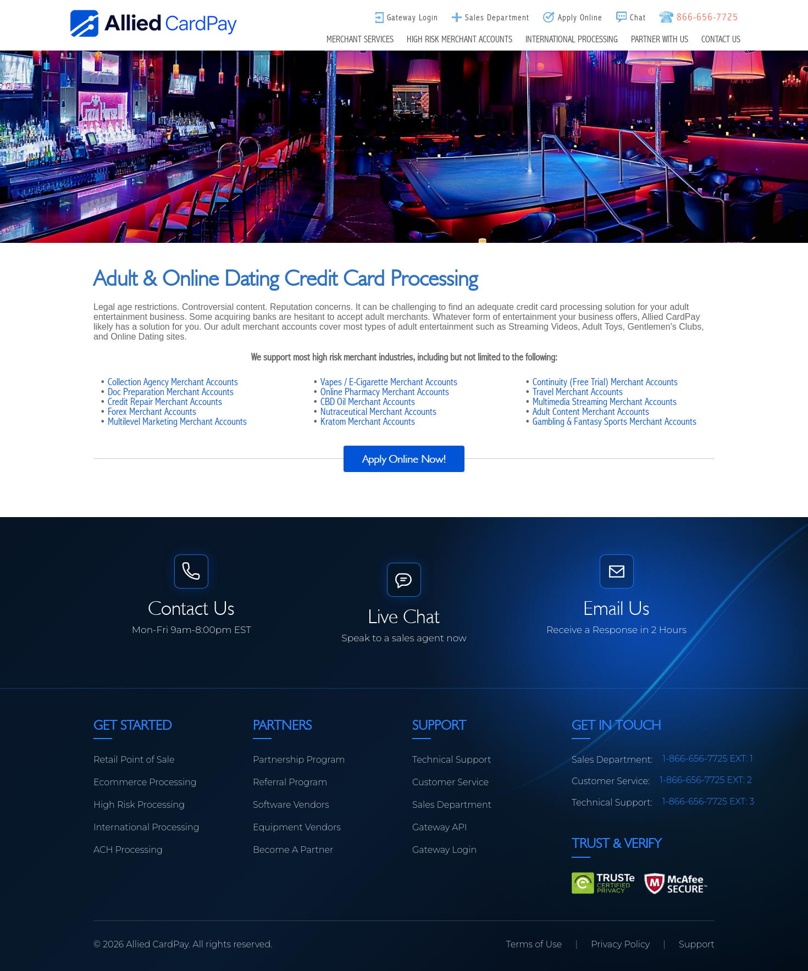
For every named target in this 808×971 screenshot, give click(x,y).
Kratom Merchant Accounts (367, 421)
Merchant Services (360, 39)
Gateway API (439, 827)
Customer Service (450, 782)
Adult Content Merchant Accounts (591, 412)
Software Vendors (291, 805)
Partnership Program (299, 759)
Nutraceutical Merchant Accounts (378, 412)
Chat (638, 17)
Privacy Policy (620, 944)
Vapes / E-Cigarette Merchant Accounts (388, 382)
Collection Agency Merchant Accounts (173, 382)
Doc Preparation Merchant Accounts (171, 392)
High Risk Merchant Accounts (459, 39)
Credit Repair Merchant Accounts (165, 402)
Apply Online (580, 17)
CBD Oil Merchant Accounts (367, 402)
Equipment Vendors (297, 827)
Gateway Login (412, 17)
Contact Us (720, 39)
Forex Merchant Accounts (152, 412)
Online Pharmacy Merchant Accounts (384, 392)
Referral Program (290, 782)
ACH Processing (128, 850)
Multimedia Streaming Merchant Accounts (605, 402)
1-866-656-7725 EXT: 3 (708, 801)
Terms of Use (534, 944)
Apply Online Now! (404, 458)
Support (697, 944)
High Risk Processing (139, 805)
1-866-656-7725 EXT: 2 (706, 780)
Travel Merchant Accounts (578, 392)
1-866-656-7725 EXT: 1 (707, 758)
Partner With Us (659, 39)
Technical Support (451, 759)
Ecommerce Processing (145, 782)
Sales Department (497, 17)
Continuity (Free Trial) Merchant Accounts (605, 382)
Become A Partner (293, 850)
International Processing (571, 39)
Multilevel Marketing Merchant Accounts (177, 421)
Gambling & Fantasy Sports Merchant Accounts (614, 421)
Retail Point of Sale (134, 759)
